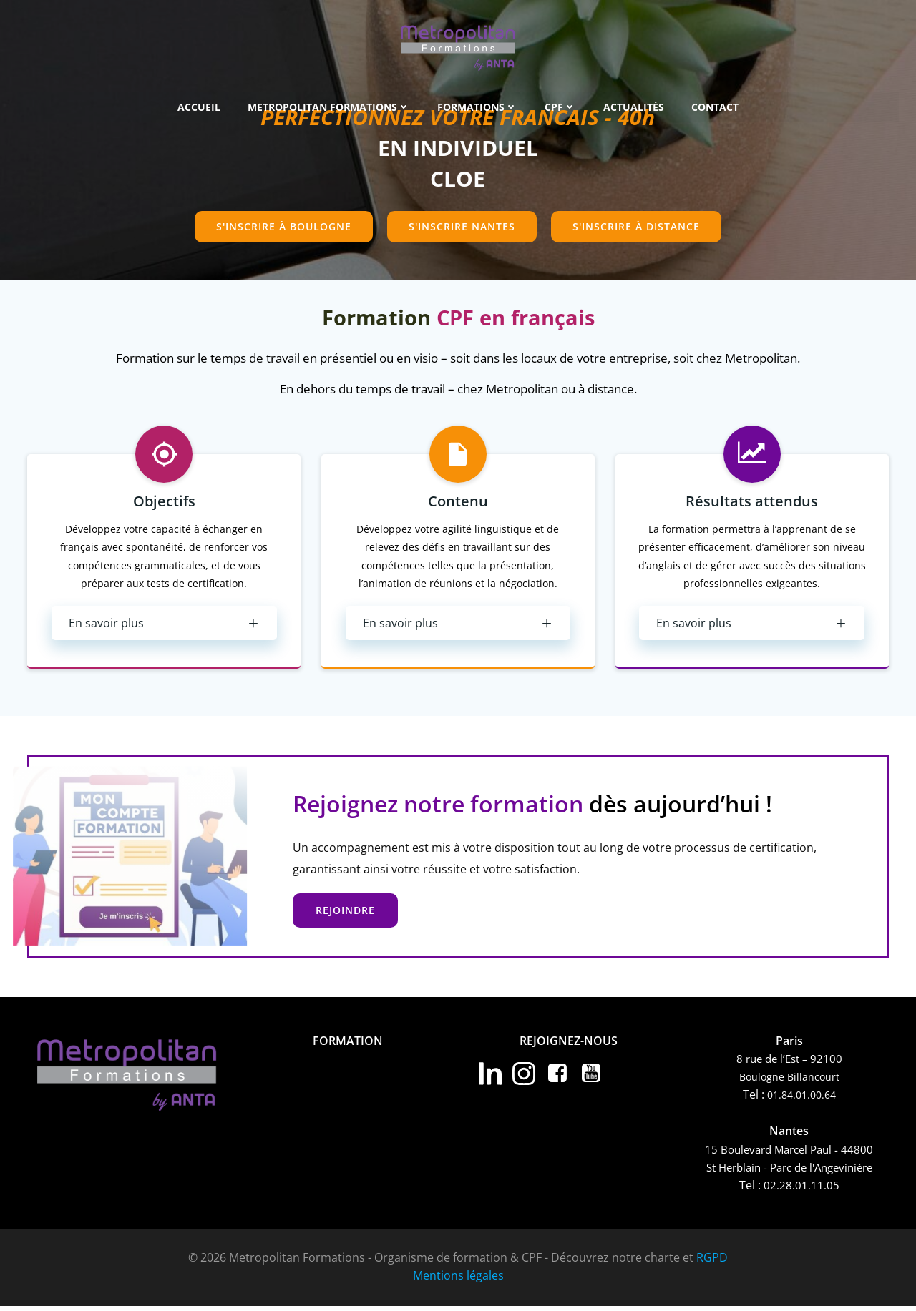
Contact (715, 107)
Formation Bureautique (322, 1081)
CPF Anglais (290, 1132)
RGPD (712, 1262)
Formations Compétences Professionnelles (348, 1098)
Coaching (284, 1115)
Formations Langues (314, 1063)
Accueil (198, 107)
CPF (560, 107)
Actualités (633, 107)
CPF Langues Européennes (330, 1149)
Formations (477, 107)
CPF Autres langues (311, 1166)
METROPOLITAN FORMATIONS (329, 107)
